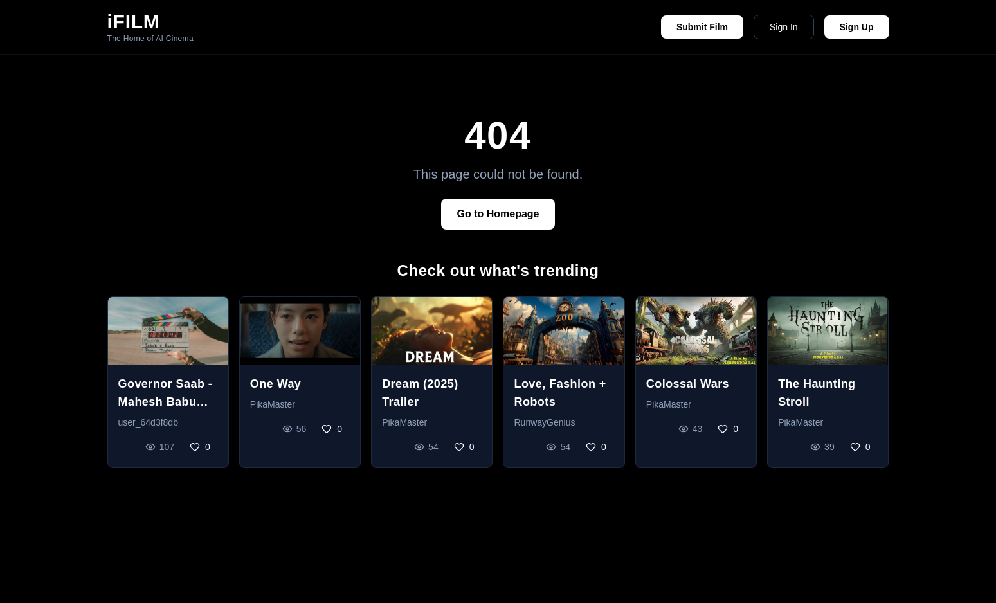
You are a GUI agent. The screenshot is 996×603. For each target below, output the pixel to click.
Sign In (784, 27)
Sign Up (857, 27)
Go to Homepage (498, 213)
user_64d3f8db (148, 422)
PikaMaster (272, 404)
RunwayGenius (544, 422)
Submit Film (702, 27)
